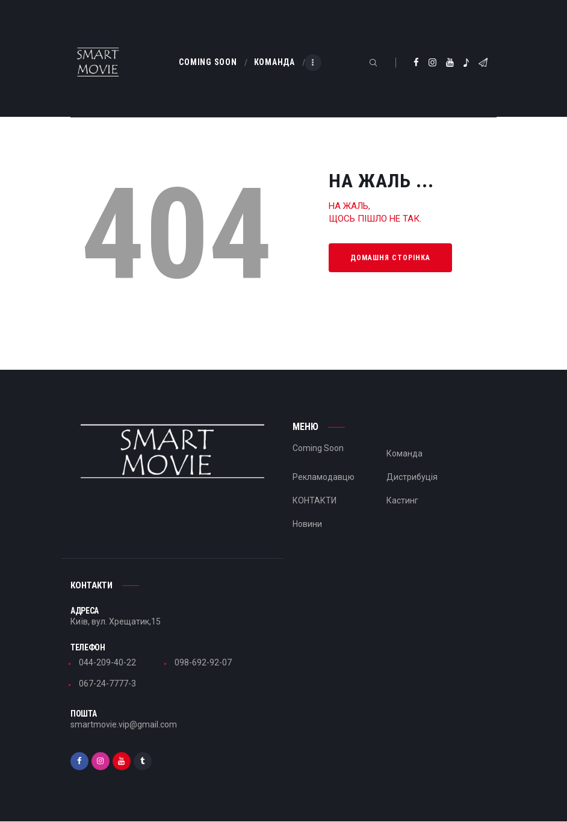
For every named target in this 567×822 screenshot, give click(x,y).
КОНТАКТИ (314, 500)
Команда (404, 453)
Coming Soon (318, 448)
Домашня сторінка (390, 258)
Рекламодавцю (324, 477)
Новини (307, 524)
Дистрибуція (412, 477)
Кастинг (402, 500)
